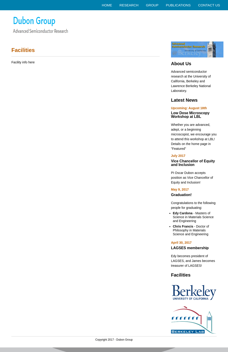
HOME (107, 5)
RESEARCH (128, 5)
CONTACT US (209, 5)
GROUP (152, 5)
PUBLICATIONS (178, 5)
